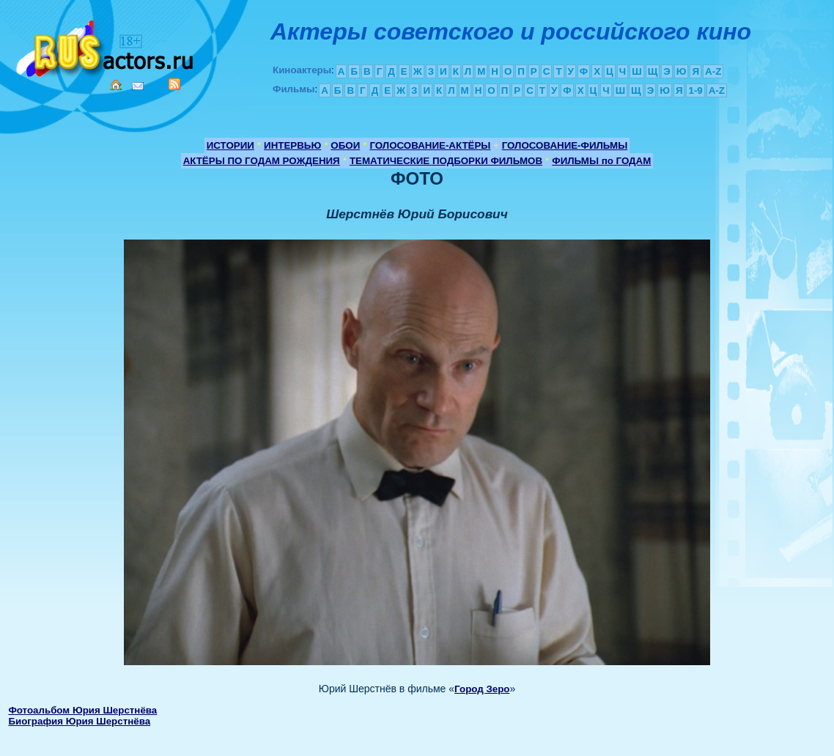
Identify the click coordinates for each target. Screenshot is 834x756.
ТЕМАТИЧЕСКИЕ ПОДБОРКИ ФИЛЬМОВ (446, 160)
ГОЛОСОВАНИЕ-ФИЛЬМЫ (565, 145)
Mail (138, 86)
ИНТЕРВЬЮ (292, 145)
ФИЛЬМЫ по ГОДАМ (601, 160)
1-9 (695, 90)
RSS (174, 84)
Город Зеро (481, 688)
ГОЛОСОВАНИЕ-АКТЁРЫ (429, 145)
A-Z (713, 71)
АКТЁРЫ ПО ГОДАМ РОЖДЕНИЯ (261, 160)
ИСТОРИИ (230, 145)
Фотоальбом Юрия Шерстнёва (82, 710)
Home (116, 85)
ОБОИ (345, 145)
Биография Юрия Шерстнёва (79, 721)
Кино (106, 46)
